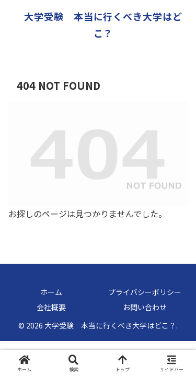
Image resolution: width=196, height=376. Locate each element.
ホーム (51, 292)
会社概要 (51, 307)
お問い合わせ (145, 307)
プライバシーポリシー (144, 292)
